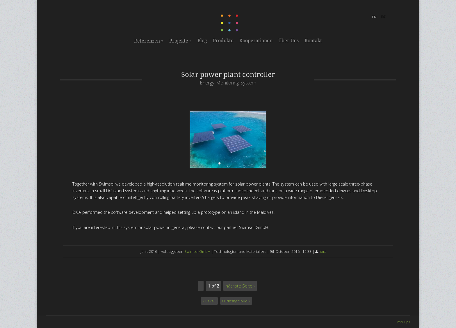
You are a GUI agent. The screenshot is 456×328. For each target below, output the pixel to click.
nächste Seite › (240, 286)
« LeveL (209, 301)
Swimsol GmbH (197, 251)
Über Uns (288, 40)
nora (322, 251)
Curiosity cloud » (236, 301)
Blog (202, 40)
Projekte (180, 41)
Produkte (223, 40)
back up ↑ (403, 322)
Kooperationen (255, 40)
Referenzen (148, 41)
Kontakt (313, 40)
